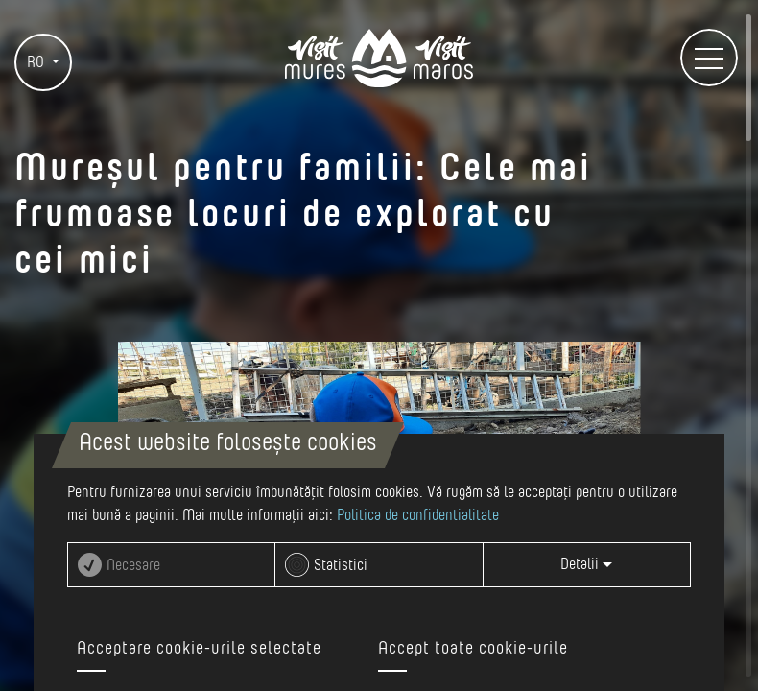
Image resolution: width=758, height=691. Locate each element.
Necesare (133, 565)
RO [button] (37, 62)
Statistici (340, 565)
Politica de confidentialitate (418, 515)
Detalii (586, 564)
